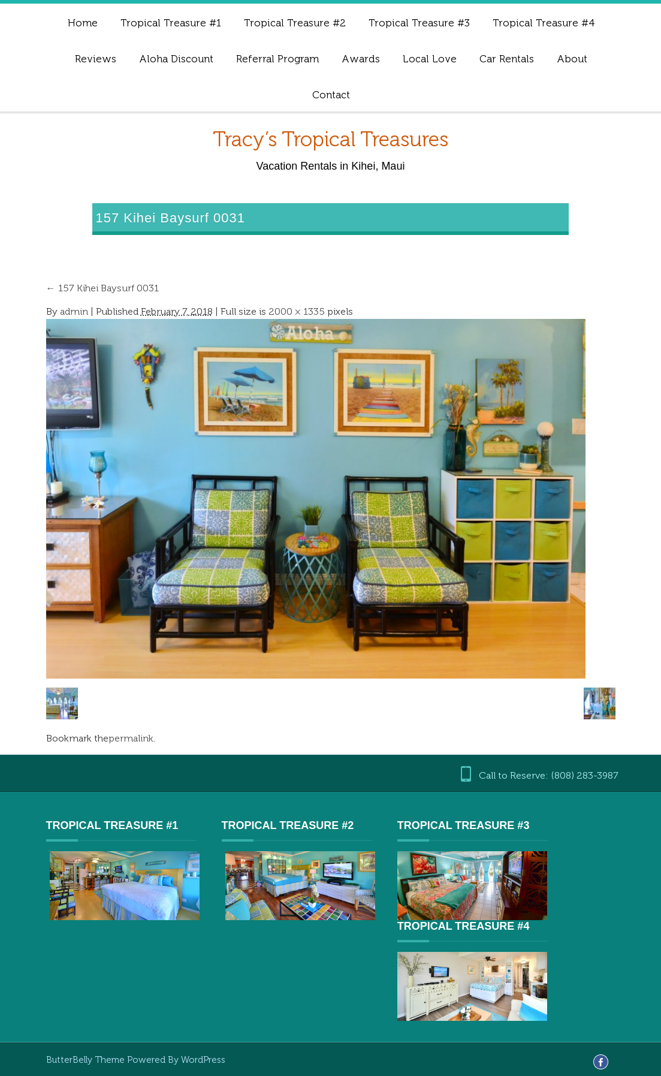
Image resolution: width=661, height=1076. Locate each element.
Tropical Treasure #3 (419, 23)
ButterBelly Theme (86, 1059)
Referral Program (277, 59)
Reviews (95, 59)
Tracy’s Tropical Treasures (330, 139)
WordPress (203, 1059)
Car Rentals (506, 59)
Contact (331, 95)
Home (83, 23)
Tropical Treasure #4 (544, 23)
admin (74, 311)
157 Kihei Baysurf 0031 (102, 288)
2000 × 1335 (296, 311)
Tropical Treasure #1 (170, 23)
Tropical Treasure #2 (295, 23)
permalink (130, 738)
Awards (361, 59)
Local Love (430, 59)
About (572, 59)
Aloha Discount (176, 59)
